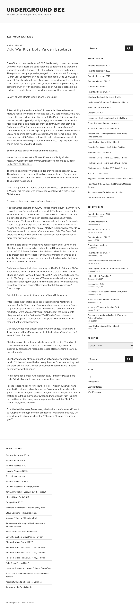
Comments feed (95, 387)
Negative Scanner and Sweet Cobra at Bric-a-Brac (110, 178)
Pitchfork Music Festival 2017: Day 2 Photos (107, 163)
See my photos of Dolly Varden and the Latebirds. (32, 150)
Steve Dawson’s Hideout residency (103, 123)
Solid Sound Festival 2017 (99, 173)
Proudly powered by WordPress (20, 602)
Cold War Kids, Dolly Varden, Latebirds (39, 49)
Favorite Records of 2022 (99, 71)
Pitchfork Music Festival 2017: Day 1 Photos (107, 168)
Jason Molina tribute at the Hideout (103, 142)
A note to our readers (97, 86)
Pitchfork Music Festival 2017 (101, 152)
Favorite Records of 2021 (99, 76)
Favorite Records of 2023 (99, 65)
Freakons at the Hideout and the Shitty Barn (107, 118)
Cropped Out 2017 (96, 112)
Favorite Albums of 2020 (99, 81)
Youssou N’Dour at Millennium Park (103, 128)
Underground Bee (36, 10)
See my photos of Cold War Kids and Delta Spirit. (32, 97)
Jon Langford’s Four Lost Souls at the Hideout (108, 102)
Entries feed (93, 381)
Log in (90, 376)
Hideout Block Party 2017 (99, 107)
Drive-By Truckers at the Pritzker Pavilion (106, 147)
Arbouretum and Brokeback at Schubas (105, 192)
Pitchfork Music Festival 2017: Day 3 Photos (107, 157)
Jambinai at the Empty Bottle (101, 197)
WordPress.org (94, 392)
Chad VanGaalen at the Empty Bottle (104, 97)
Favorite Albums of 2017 (99, 92)
